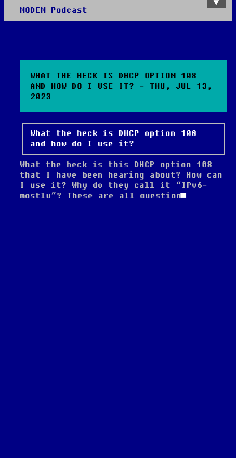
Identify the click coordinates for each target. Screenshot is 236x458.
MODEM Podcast (53, 10)
